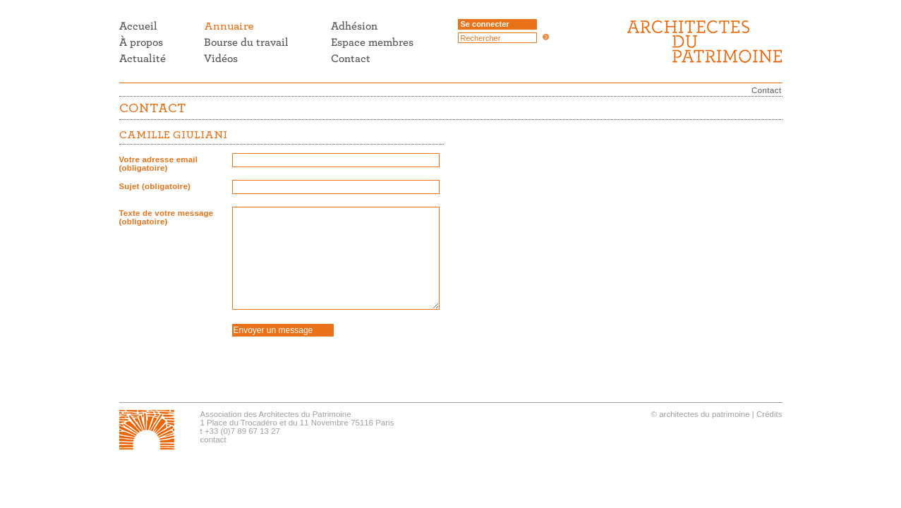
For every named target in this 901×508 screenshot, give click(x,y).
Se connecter (485, 24)
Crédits (769, 414)
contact (213, 439)
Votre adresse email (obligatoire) (158, 163)
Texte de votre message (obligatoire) (166, 217)
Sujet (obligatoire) (155, 186)
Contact (766, 90)
